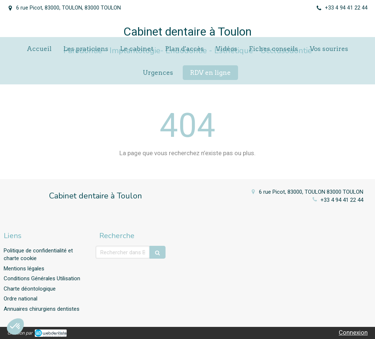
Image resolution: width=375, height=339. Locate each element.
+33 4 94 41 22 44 (341, 200)
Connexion (353, 332)
